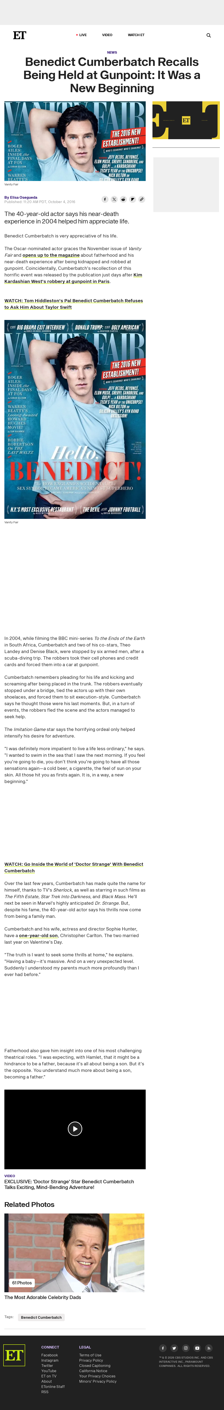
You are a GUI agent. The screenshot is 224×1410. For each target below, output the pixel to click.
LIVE (83, 35)
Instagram (49, 1360)
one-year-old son (38, 935)
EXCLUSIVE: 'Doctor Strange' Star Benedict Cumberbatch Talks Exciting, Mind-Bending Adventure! (69, 1184)
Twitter (47, 1365)
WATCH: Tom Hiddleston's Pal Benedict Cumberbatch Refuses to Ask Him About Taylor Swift (73, 304)
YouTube (48, 1371)
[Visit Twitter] (174, 1349)
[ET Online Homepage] (19, 35)
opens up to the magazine (51, 255)
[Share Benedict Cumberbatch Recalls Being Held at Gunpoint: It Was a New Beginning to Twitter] (114, 200)
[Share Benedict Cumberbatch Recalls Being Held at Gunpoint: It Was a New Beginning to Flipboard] (132, 200)
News (112, 52)
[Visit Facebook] (163, 1349)
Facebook (49, 1355)
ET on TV (48, 1376)
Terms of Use (90, 1355)
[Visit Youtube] (197, 1349)
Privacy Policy (91, 1360)
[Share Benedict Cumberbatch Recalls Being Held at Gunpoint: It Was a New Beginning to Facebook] (105, 200)
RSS (45, 1392)
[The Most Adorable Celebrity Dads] (75, 1252)
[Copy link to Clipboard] (142, 200)
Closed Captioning (94, 1365)
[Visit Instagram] (186, 1349)
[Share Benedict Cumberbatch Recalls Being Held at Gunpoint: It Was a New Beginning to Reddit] (123, 200)
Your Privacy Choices (97, 1376)
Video (107, 35)
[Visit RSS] (209, 1349)
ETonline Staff (53, 1386)
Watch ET (136, 35)
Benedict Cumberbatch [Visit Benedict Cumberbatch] (41, 1317)
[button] (75, 1129)
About (46, 1381)
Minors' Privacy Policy (98, 1381)
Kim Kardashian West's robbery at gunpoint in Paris (73, 278)
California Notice (93, 1371)
